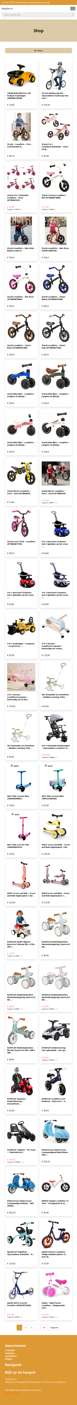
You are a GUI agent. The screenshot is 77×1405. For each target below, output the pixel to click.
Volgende (54, 1327)
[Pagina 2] (25, 1327)
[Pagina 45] (44, 1327)
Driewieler (10, 1350)
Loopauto (10, 1353)
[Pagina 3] (31, 1327)
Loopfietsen (11, 1356)
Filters (38, 50)
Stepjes (8, 1358)
